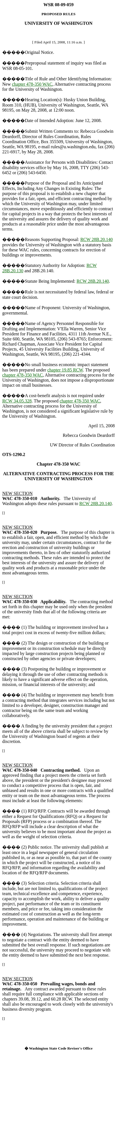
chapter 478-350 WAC (32, 84)
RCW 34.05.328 (17, 401)
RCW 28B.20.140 (96, 239)
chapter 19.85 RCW (65, 370)
